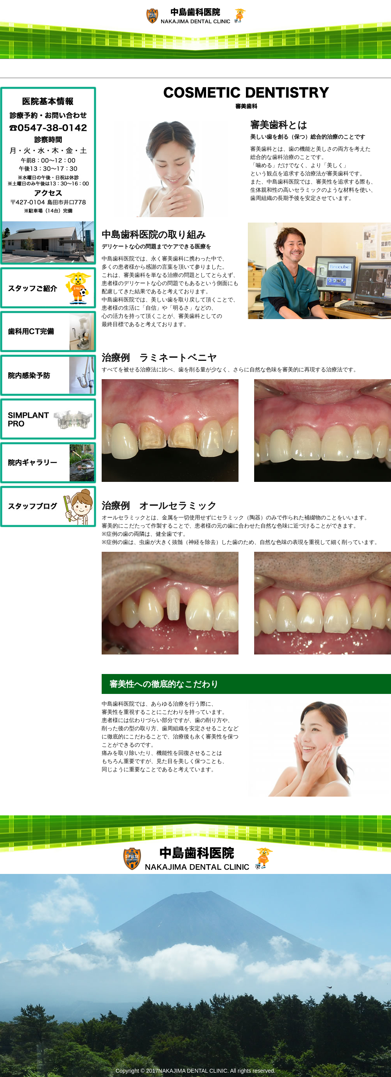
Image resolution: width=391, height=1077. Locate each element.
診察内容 (195, 68)
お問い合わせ (352, 68)
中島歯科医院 (195, 19)
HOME (39, 68)
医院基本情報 (274, 68)
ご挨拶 (117, 68)
